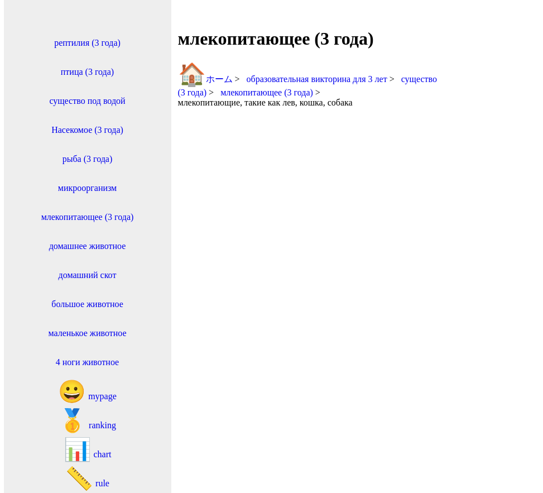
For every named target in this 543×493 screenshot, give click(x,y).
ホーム (205, 79)
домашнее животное (87, 246)
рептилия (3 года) (87, 42)
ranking (87, 420)
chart (88, 449)
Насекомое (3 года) (87, 130)
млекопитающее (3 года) (87, 217)
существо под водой (87, 101)
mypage (87, 391)
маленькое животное (87, 333)
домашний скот (88, 275)
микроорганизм (87, 188)
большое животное (87, 304)
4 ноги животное (87, 362)
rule (87, 478)
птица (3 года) (87, 71)
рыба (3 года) (88, 159)
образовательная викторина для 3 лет (318, 79)
